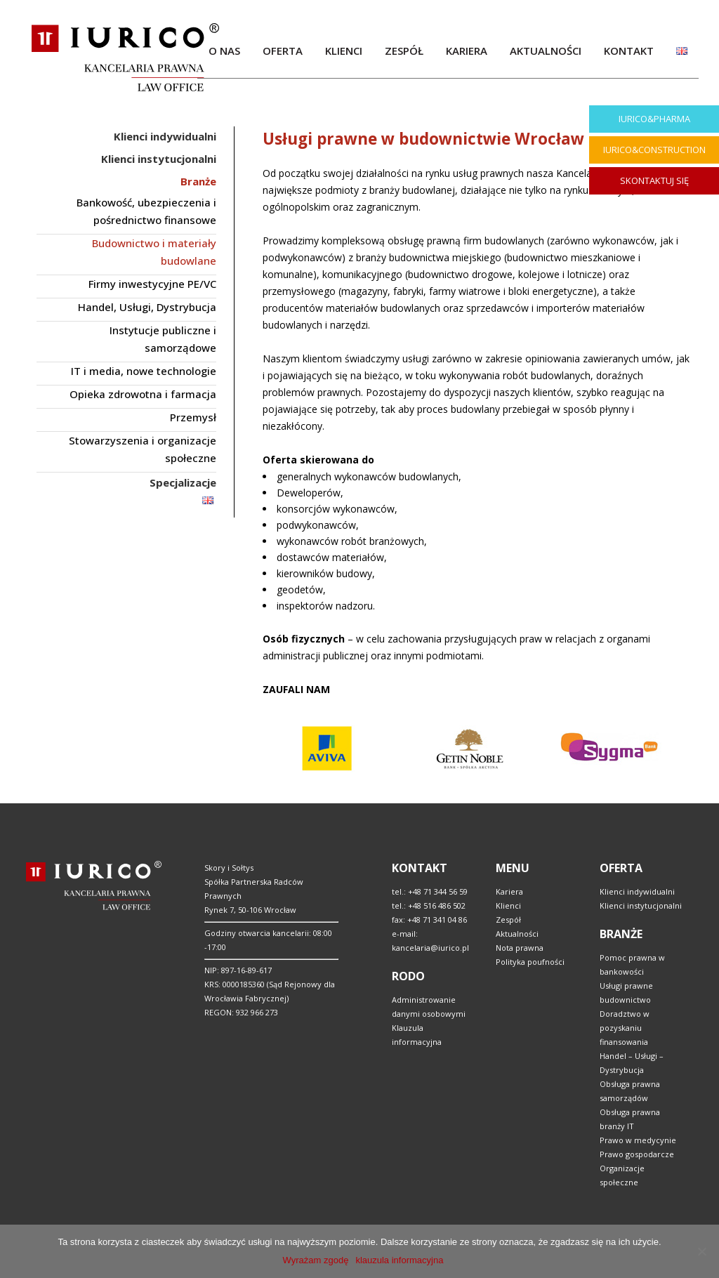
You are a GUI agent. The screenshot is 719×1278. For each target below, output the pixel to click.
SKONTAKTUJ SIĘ (654, 180)
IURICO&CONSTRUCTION (654, 149)
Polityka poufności (530, 961)
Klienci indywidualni (637, 891)
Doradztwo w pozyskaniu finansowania (624, 1027)
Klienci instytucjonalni (641, 905)
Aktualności (517, 933)
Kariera (509, 891)
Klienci (508, 905)
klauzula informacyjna (399, 1260)
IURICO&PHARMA (654, 118)
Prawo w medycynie (638, 1140)
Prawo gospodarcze (637, 1154)
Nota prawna (519, 947)
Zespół (508, 919)
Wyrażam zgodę (316, 1260)
